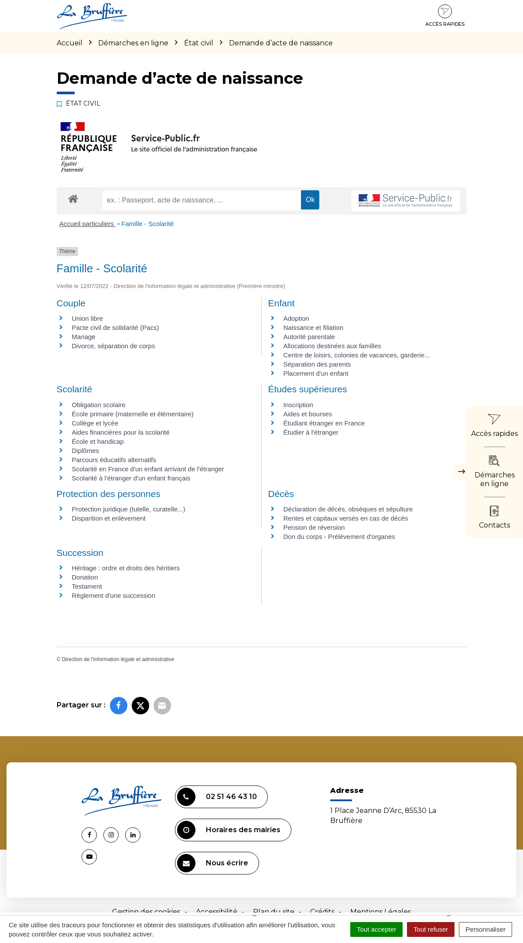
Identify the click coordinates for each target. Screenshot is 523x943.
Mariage (84, 336)
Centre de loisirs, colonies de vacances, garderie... (357, 355)
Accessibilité (216, 912)
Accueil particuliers (87, 223)
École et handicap (98, 441)
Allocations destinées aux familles (332, 346)
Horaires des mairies (228, 830)
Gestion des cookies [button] (146, 912)
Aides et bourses (308, 414)
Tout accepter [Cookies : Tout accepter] (376, 929)
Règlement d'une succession (113, 595)
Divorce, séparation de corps (113, 346)
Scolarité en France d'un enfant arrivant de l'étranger (148, 469)
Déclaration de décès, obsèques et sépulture (348, 509)
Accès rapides (445, 15)
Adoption (296, 318)
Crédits (322, 912)
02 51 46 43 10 (217, 797)
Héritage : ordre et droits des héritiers (126, 568)
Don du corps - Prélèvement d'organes (339, 536)
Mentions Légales (380, 912)
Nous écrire (212, 863)
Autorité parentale (309, 336)
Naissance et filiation (314, 327)
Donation (85, 577)
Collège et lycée (95, 423)
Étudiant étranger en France (324, 423)
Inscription (298, 404)
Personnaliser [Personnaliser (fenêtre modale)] (485, 929)
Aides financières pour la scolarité (121, 432)
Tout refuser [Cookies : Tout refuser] (431, 929)
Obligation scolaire (99, 404)
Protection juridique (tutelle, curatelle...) (128, 509)
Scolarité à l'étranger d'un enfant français (131, 478)
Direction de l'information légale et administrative (118, 659)
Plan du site (273, 912)
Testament (87, 586)
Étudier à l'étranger (311, 432)
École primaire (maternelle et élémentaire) (133, 414)
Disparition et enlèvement (109, 518)
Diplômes (85, 450)
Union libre (87, 318)
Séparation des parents (317, 364)
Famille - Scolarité (147, 223)
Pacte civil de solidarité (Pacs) (115, 327)
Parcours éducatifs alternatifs (114, 459)
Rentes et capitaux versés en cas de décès (346, 518)
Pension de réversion (314, 527)
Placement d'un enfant (316, 373)
